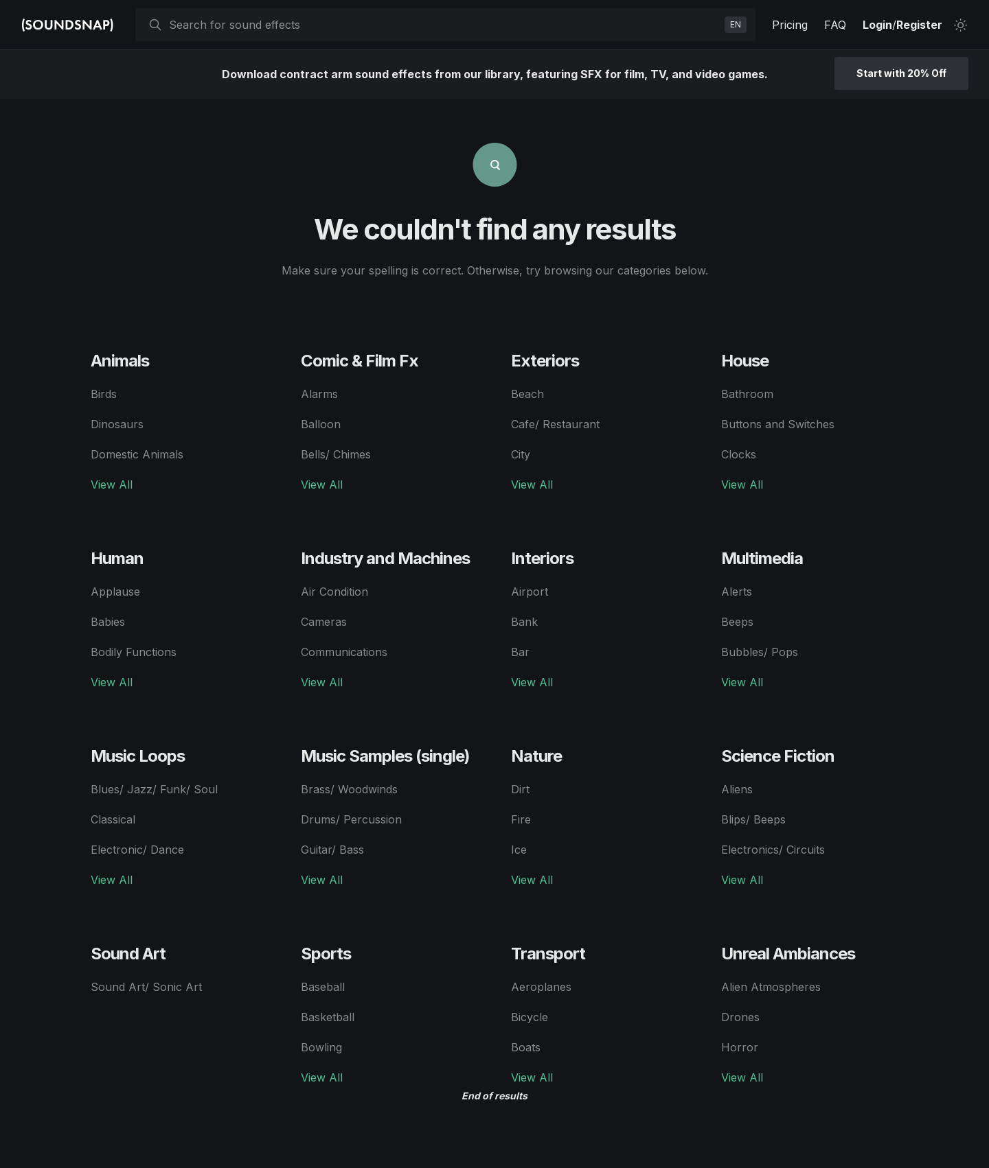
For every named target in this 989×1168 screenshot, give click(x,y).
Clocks (738, 454)
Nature (536, 756)
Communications (344, 652)
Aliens (737, 789)
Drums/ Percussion (351, 819)
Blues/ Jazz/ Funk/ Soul (154, 789)
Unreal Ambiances (788, 953)
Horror (739, 1047)
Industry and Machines (385, 558)
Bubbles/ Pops (759, 652)
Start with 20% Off (901, 73)
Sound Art (128, 953)
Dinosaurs (117, 424)
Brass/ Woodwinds (349, 789)
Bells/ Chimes (336, 454)
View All (112, 484)
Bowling (321, 1047)
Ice (519, 849)
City (520, 454)
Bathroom (747, 394)
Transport (548, 953)
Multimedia (762, 558)
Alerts (736, 591)
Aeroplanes (541, 987)
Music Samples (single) (385, 756)
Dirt (520, 789)
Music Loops (138, 756)
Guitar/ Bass (332, 849)
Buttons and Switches (777, 424)
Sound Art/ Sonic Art (146, 987)
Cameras (324, 622)
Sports (326, 953)
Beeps (737, 622)
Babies (108, 622)
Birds (104, 394)
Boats (526, 1047)
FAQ (835, 25)
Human (117, 558)
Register (919, 25)
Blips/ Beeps (753, 819)
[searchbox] (444, 24)
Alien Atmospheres (771, 987)
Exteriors (545, 361)
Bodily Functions (134, 652)
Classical (113, 819)
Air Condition (334, 591)
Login (877, 25)
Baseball (323, 987)
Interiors (542, 558)
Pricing (790, 25)
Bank (524, 622)
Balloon (321, 424)
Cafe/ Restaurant (555, 424)
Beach (527, 394)
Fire (521, 819)
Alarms (319, 394)
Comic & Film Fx (359, 361)
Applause (115, 591)
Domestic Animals (137, 454)
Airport (529, 591)
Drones (740, 1017)
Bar (520, 652)
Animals (120, 361)
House (745, 361)
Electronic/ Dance (137, 849)
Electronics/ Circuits (773, 849)
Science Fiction (777, 756)
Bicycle (529, 1017)
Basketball (327, 1017)
